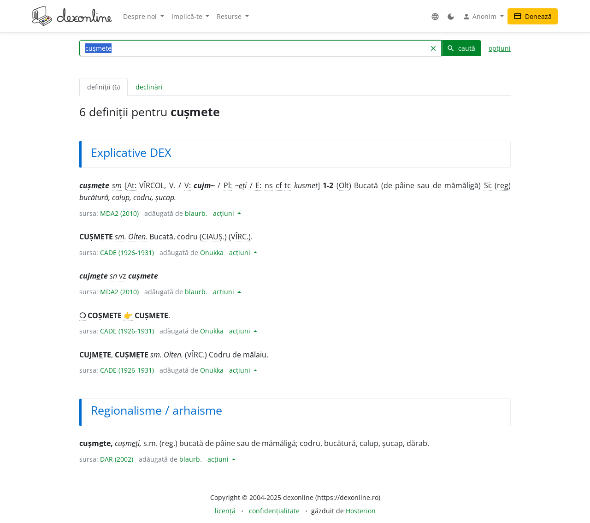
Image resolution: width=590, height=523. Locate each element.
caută (461, 48)
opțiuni (500, 48)
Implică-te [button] (187, 16)
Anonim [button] (480, 16)
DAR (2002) (116, 459)
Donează (532, 16)
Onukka (212, 252)
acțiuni (224, 213)
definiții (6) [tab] (103, 87)
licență (225, 510)
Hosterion (361, 510)
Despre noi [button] (141, 16)
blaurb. (196, 213)
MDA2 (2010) (119, 213)
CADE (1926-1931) (127, 252)
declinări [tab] (149, 87)
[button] (435, 16)
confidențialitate (274, 510)
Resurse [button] (230, 16)
